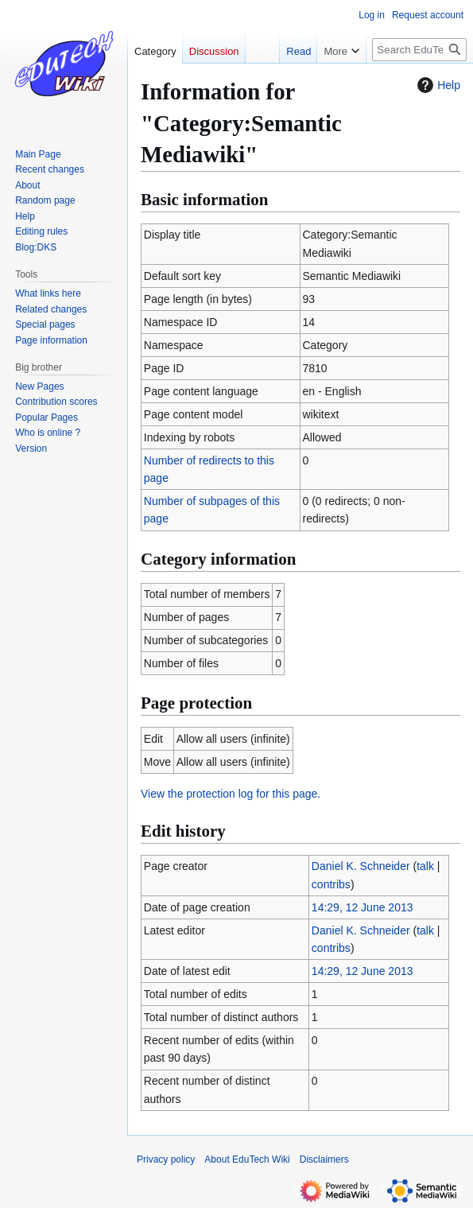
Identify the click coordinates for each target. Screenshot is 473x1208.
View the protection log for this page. (230, 793)
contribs (331, 884)
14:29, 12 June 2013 (362, 907)
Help (436, 85)
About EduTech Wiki (246, 1159)
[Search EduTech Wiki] (419, 49)
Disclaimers (324, 1159)
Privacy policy (166, 1159)
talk (425, 866)
